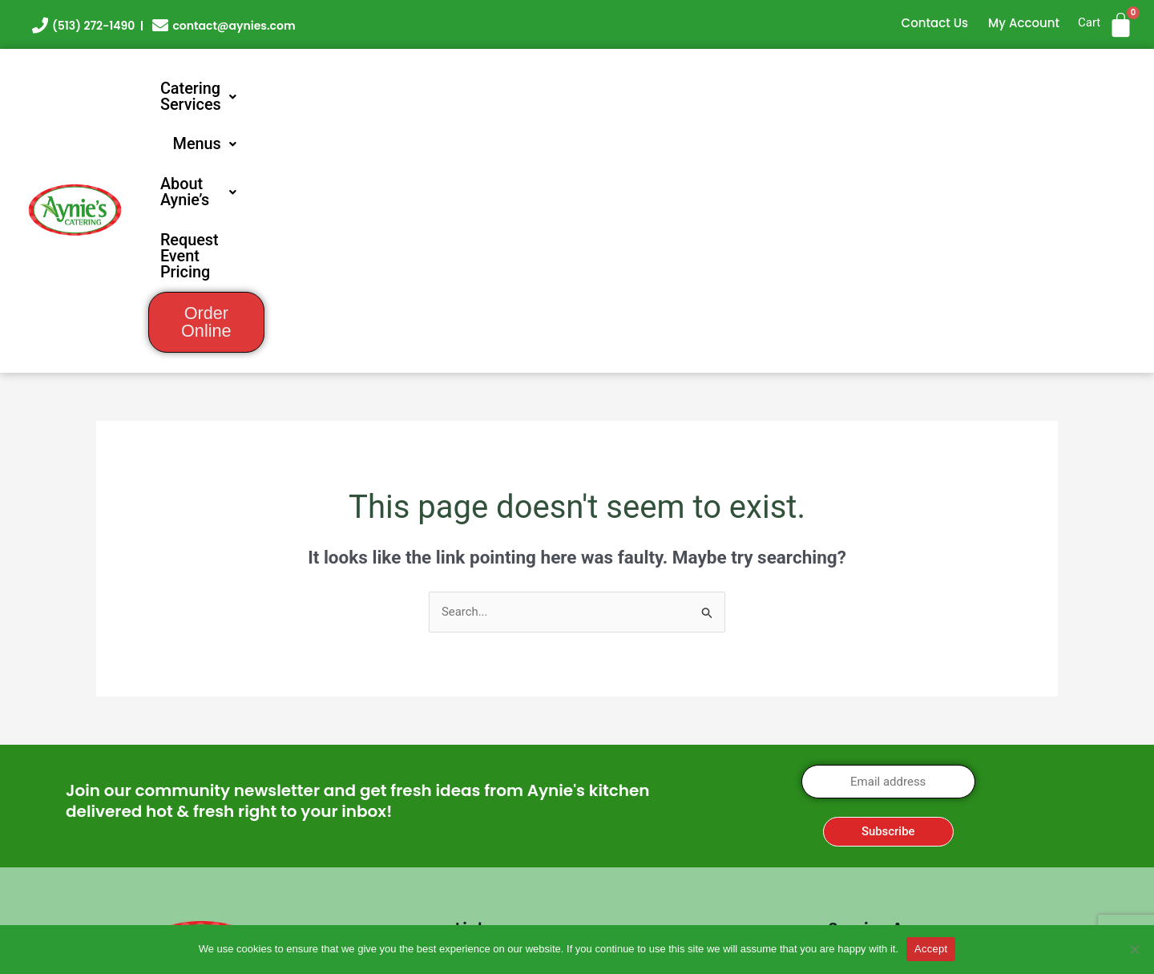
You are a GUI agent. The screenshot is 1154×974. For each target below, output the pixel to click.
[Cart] (1121, 25)
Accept (930, 949)
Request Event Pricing (884, 89)
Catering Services (439, 89)
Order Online (1062, 90)
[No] (1134, 949)
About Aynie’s (710, 89)
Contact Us (935, 22)
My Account (1023, 22)
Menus (583, 89)
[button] (440, 89)
